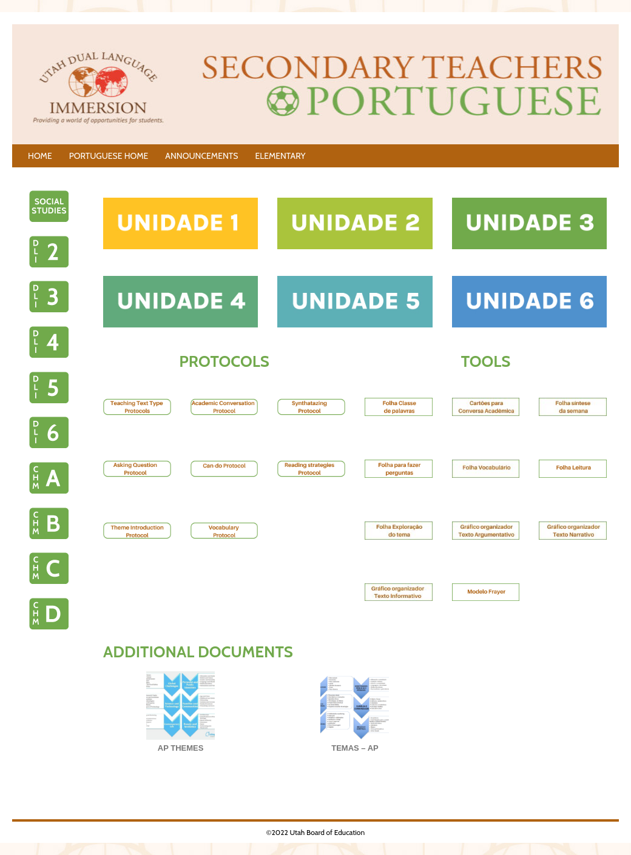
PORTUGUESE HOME (109, 155)
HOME (40, 155)
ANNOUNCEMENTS (201, 155)
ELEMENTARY (280, 155)
